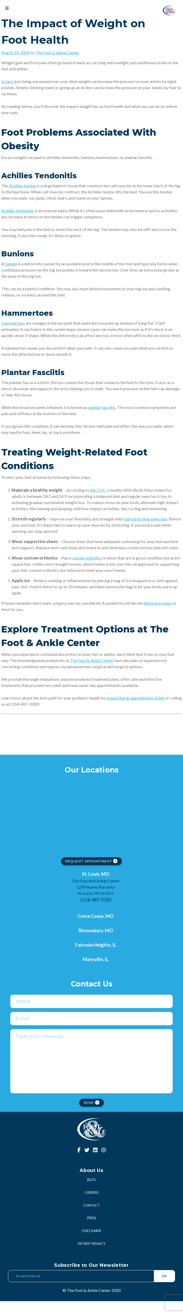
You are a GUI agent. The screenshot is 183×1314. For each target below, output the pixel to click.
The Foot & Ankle (86, 660)
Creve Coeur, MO (96, 916)
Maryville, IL (96, 959)
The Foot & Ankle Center (57, 52)
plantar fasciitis (101, 407)
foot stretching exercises (145, 518)
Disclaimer (91, 1244)
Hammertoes (13, 323)
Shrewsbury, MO (95, 930)
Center (108, 660)
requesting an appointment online (135, 697)
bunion (11, 263)
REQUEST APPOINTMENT (91, 861)
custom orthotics (87, 557)
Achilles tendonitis (17, 210)
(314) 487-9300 (95, 899)
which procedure (158, 603)
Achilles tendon (22, 185)
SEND (91, 1115)
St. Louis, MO (96, 874)
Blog (91, 1192)
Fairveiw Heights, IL (95, 945)
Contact (91, 1218)
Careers (91, 1205)
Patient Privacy (91, 1256)
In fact (7, 81)
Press (91, 1231)
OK (164, 1289)
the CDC (97, 490)
